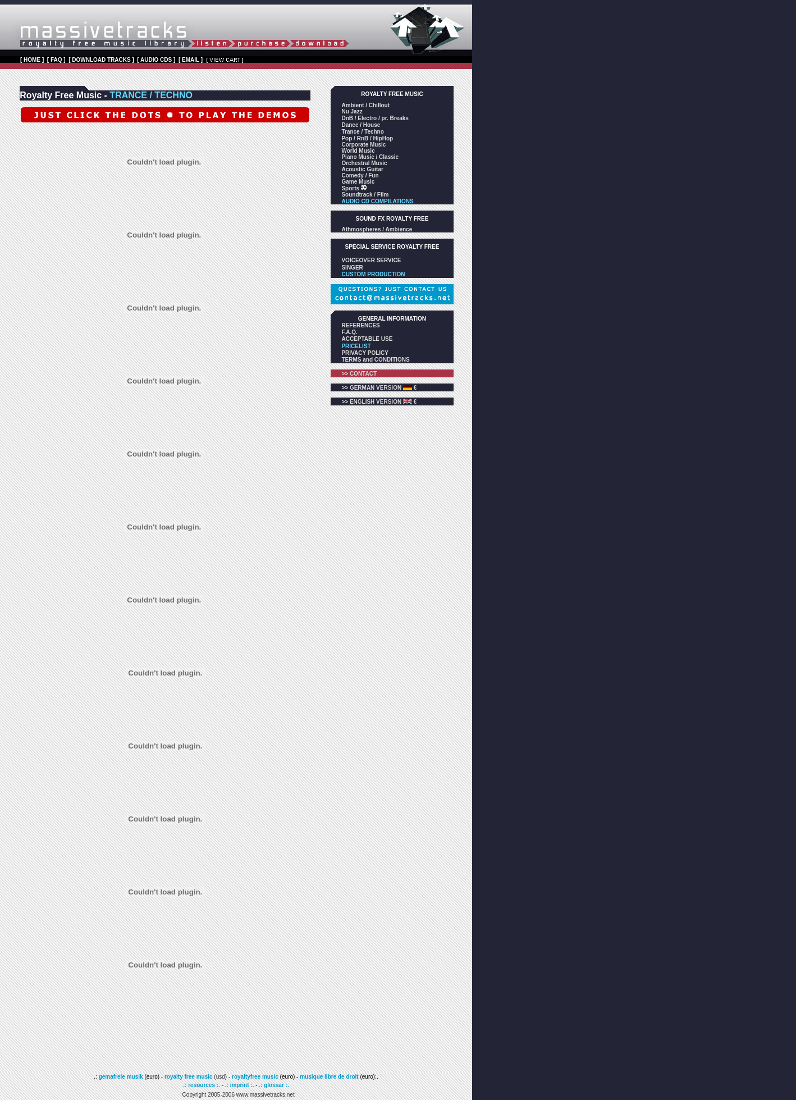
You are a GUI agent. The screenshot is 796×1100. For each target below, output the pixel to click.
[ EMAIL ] (191, 60)
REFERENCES (360, 325)
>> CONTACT (359, 374)
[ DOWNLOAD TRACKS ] (101, 60)
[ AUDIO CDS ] (156, 60)
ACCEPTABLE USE (366, 339)
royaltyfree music (255, 1077)
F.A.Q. (349, 332)
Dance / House (360, 125)
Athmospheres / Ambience (376, 229)
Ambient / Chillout (365, 105)
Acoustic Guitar (362, 169)
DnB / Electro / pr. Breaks (375, 118)
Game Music (357, 182)
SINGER (352, 267)
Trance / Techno (362, 132)
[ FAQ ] (56, 60)
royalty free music (188, 1077)
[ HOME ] (32, 60)
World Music (357, 151)
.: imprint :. (239, 1085)
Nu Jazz (351, 111)
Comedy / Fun (359, 175)
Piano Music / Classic (370, 157)
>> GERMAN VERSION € (379, 388)
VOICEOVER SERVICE (371, 260)
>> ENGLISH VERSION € (379, 402)
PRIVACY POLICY (364, 353)
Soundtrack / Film (364, 194)
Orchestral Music (364, 163)
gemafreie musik (120, 1077)
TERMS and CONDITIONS (375, 360)
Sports (350, 188)
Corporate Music (363, 145)
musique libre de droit (330, 1077)
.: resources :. (202, 1085)
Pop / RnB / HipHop (367, 138)
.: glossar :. (274, 1085)
